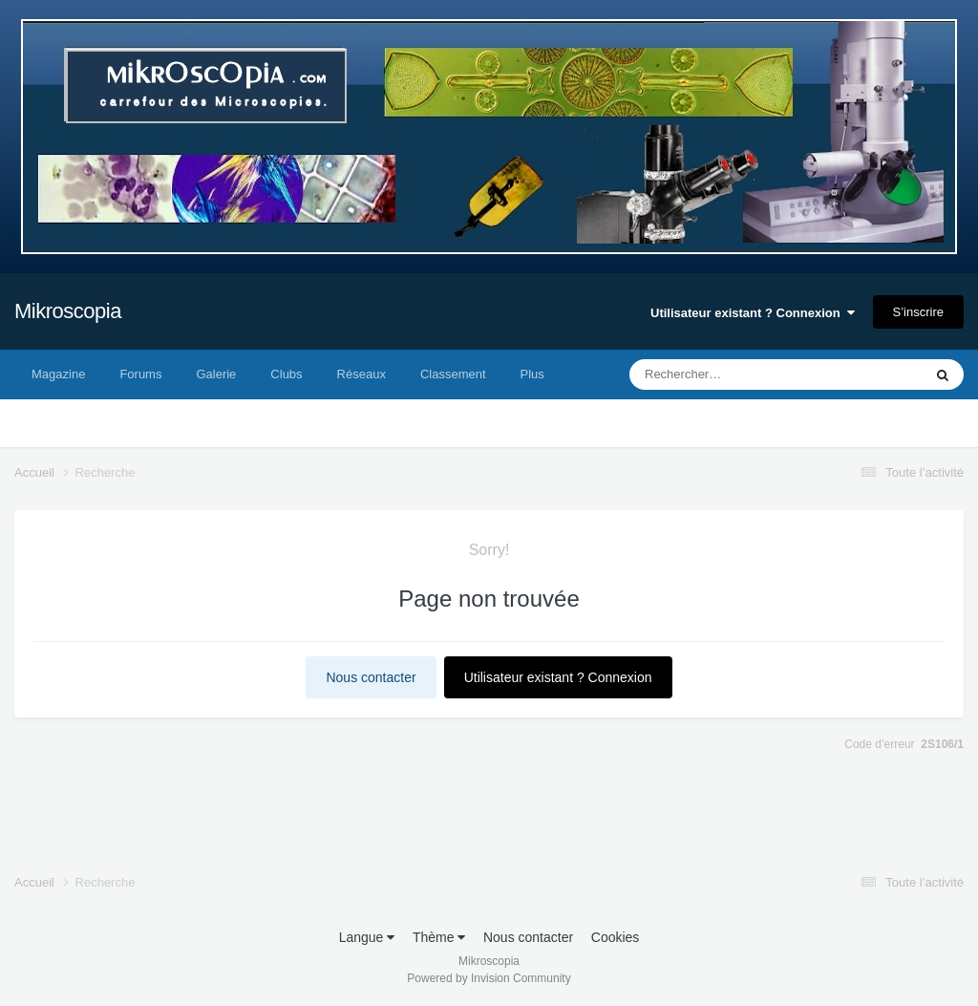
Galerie (216, 374)
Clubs (286, 374)
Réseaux (361, 374)
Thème (439, 937)
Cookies (615, 937)
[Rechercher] (724, 374)
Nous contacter (370, 677)
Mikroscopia (67, 311)
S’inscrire (918, 312)
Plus (532, 374)
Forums (140, 374)
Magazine (58, 374)
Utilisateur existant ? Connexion (752, 313)
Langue (367, 937)
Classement (453, 374)
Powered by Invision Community (488, 978)
